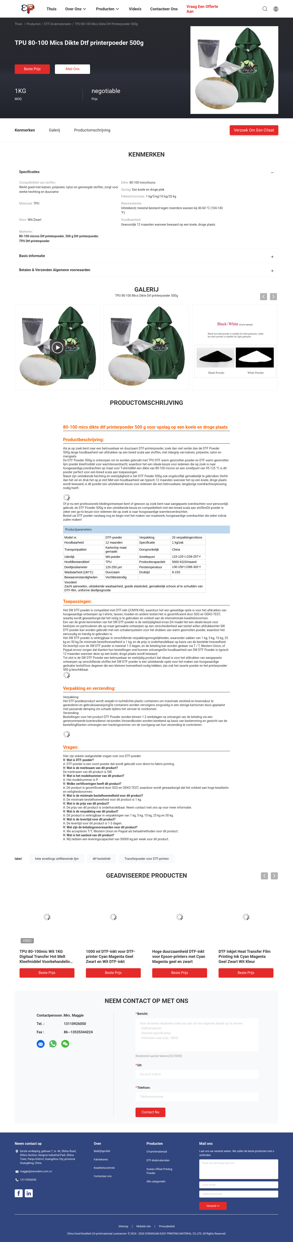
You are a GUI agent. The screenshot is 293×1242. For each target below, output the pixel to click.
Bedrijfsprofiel (102, 1151)
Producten (34, 24)
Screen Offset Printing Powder (159, 1171)
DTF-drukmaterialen (57, 24)
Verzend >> (212, 1205)
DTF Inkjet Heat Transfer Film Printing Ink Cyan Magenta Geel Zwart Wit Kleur (245, 956)
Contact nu (150, 1112)
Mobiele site (143, 1226)
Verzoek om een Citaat (254, 130)
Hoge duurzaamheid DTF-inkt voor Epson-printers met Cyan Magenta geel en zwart (178, 956)
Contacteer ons (103, 1176)
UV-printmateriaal (156, 1151)
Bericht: (142, 1014)
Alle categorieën (155, 1181)
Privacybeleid (167, 1226)
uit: (139, 1065)
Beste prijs (32, 69)
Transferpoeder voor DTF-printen (147, 858)
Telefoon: (143, 1087)
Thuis (18, 24)
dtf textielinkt (101, 858)
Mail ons (73, 69)
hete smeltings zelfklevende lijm (57, 858)
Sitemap (123, 1226)
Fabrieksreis (101, 1159)
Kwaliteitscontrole (104, 1167)
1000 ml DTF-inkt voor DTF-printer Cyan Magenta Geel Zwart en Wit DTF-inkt (110, 956)
